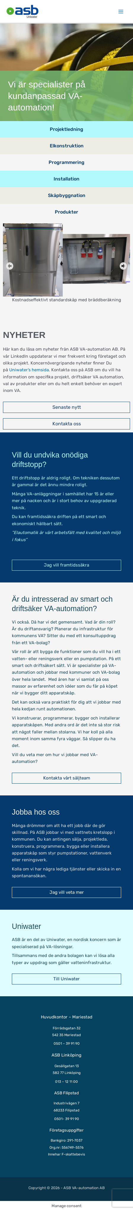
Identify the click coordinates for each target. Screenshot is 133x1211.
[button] (9, 266)
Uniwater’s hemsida (29, 369)
